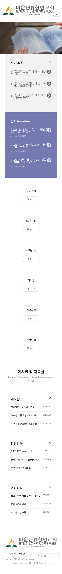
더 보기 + (31, 199)
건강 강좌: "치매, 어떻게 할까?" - (26, 459)
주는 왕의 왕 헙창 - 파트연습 (23, 415)
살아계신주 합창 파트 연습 (22, 406)
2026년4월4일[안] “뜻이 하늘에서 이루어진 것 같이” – (30, 160)
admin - (14, 136)
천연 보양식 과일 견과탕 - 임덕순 (25, 495)
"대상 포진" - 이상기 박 (21, 451)
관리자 (13, 553)
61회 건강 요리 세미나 (21, 468)
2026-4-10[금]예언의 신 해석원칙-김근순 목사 (30, 145)
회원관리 (22, 553)
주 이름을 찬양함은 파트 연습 (24, 423)
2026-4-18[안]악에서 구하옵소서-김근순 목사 (29, 72)
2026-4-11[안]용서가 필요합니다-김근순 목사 (29, 96)
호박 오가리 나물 (18, 504)
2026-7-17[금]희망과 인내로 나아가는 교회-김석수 (30, 84)
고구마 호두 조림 (18, 512)
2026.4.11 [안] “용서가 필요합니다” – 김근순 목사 (31, 130)
